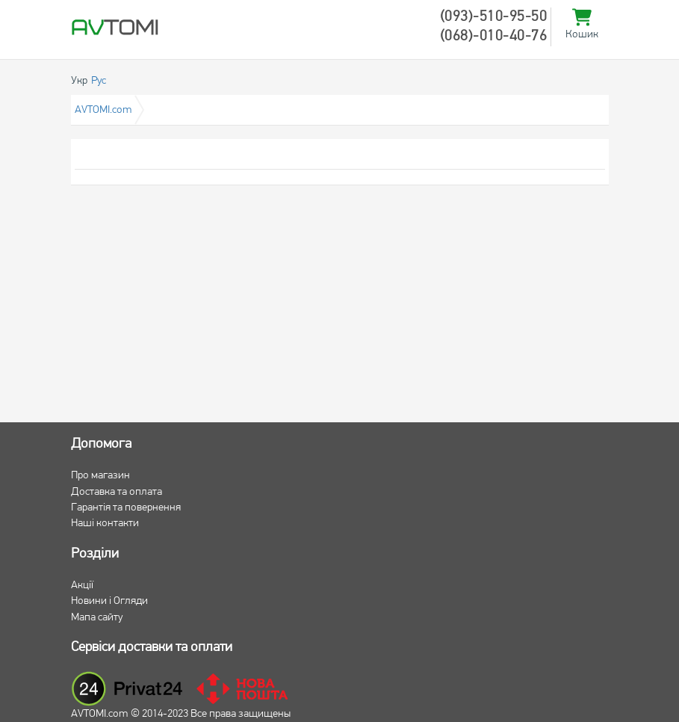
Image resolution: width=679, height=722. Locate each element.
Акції (82, 585)
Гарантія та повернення (126, 507)
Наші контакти (105, 523)
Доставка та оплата (116, 492)
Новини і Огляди (109, 601)
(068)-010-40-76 (494, 36)
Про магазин (100, 475)
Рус (98, 81)
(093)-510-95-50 (494, 17)
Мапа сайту (97, 617)
